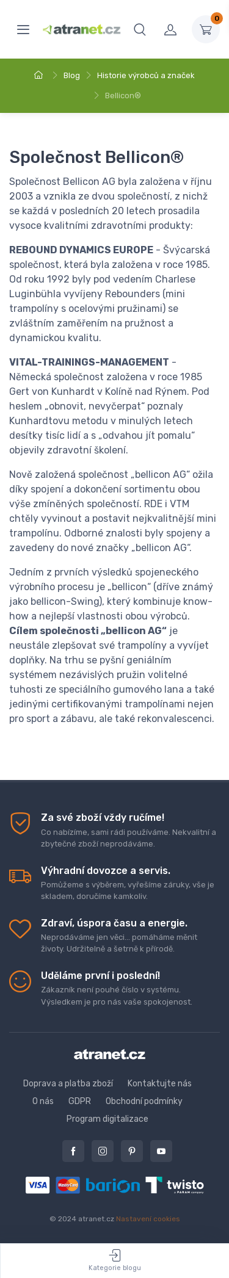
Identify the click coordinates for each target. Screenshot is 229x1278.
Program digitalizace (107, 1119)
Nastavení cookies (148, 1219)
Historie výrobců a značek (146, 75)
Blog (72, 75)
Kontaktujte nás (160, 1083)
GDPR (79, 1101)
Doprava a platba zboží (68, 1083)
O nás (43, 1101)
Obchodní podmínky (144, 1101)
